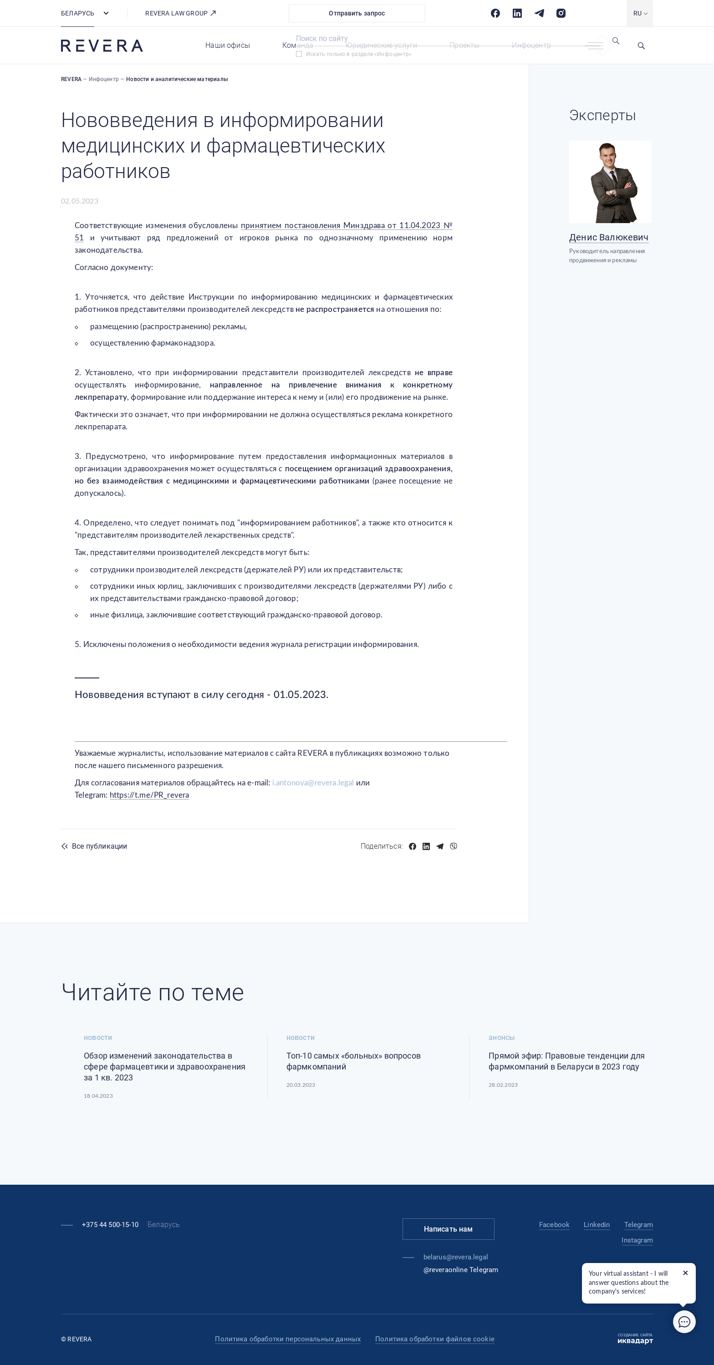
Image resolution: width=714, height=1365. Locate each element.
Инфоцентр (531, 45)
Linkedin (597, 1225)
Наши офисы (227, 45)
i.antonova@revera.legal (313, 783)
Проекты (464, 45)
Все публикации (99, 846)
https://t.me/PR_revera (149, 795)
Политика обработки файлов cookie (435, 1339)
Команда (297, 45)
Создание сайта (635, 1339)
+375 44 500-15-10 (110, 1225)
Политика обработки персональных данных (288, 1339)
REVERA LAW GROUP (181, 13)
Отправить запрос (357, 13)
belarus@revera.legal (455, 1257)
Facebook (554, 1225)
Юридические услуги (381, 45)
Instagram (637, 1240)
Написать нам (448, 1229)
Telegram (638, 1225)
